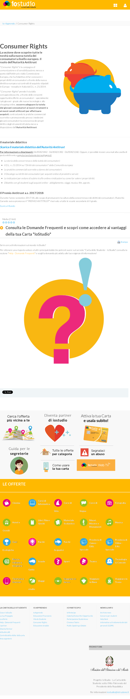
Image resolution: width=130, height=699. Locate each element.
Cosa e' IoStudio (6, 613)
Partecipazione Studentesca (77, 619)
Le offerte (3, 619)
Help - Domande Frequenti (10, 622)
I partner (3, 626)
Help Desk (104, 619)
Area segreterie (6, 639)
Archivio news (105, 613)
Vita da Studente (39, 619)
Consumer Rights (26, 23)
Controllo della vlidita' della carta (12, 635)
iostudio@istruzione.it (118, 692)
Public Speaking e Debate (76, 626)
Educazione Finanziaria (42, 616)
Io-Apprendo (8, 23)
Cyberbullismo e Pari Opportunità (80, 616)
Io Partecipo (71, 613)
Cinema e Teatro (73, 622)
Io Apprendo (38, 613)
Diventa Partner (6, 629)
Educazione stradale (41, 626)
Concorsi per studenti (108, 616)
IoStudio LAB (5, 632)
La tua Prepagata (6, 616)
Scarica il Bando (7, 206)
